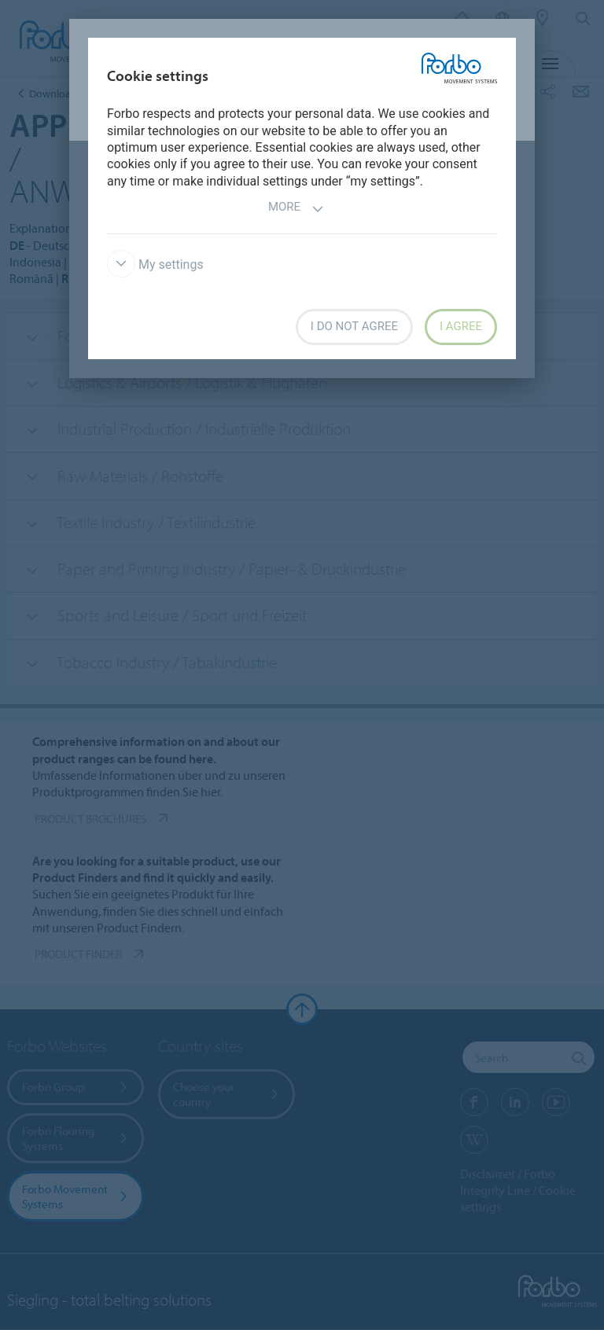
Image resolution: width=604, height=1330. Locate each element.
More (296, 209)
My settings (155, 264)
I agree (461, 326)
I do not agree (354, 326)
